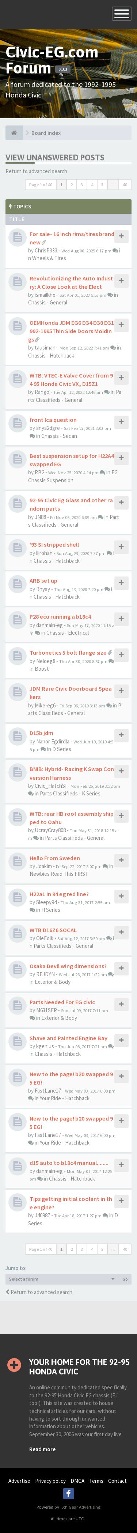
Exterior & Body (53, 981)
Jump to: (16, 1268)
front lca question (53, 419)
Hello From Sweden (55, 858)
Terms (96, 1480)
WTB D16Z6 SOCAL (53, 930)
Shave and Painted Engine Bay (68, 1038)
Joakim (44, 866)
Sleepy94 (46, 902)
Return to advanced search (36, 171)
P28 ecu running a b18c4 (60, 616)
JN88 (40, 517)
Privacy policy (50, 1480)
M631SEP (46, 1010)
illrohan (44, 553)
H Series (50, 909)
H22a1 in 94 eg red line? (59, 894)
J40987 (42, 1215)
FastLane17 (48, 1090)
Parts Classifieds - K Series (70, 793)
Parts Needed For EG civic (62, 1002)
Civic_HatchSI (50, 785)
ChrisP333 (46, 250)
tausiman (45, 347)
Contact (117, 1480)
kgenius (45, 1046)
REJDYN (45, 974)
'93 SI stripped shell (54, 544)
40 (125, 184)
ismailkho (45, 294)
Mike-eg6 (45, 705)
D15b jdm (41, 732)
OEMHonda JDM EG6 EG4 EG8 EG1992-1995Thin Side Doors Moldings (71, 331)
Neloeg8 (45, 661)
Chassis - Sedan (59, 435)
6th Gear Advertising (80, 1507)
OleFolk (44, 938)
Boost (42, 668)
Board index (46, 132)
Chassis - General (47, 302)
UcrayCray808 (50, 830)
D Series (61, 749)
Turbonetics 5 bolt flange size (68, 652)
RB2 (39, 472)
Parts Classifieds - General (74, 837)
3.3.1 (62, 69)
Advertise (19, 1480)
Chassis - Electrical (67, 632)
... (113, 184)
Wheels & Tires (49, 258)
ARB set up (43, 580)
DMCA (77, 1480)
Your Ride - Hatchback (65, 1098)
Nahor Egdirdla (52, 741)
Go (125, 1279)
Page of (40, 184)
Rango (42, 391)
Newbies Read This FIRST (59, 873)
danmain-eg (49, 625)
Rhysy (43, 589)
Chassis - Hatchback (51, 355)
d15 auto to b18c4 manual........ (69, 1162)
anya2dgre (48, 427)
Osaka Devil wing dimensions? (68, 966)
